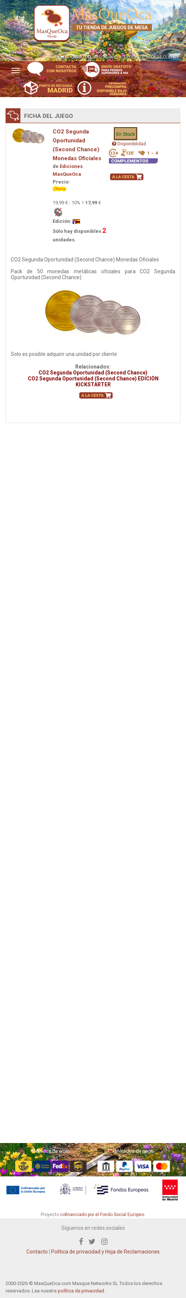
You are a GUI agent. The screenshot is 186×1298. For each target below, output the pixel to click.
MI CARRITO (74, 57)
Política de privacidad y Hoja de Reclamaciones (105, 1252)
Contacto (37, 1252)
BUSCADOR (101, 57)
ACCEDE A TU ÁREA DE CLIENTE (146, 57)
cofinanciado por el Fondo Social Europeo (102, 1214)
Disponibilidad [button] (129, 143)
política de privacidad (81, 1291)
